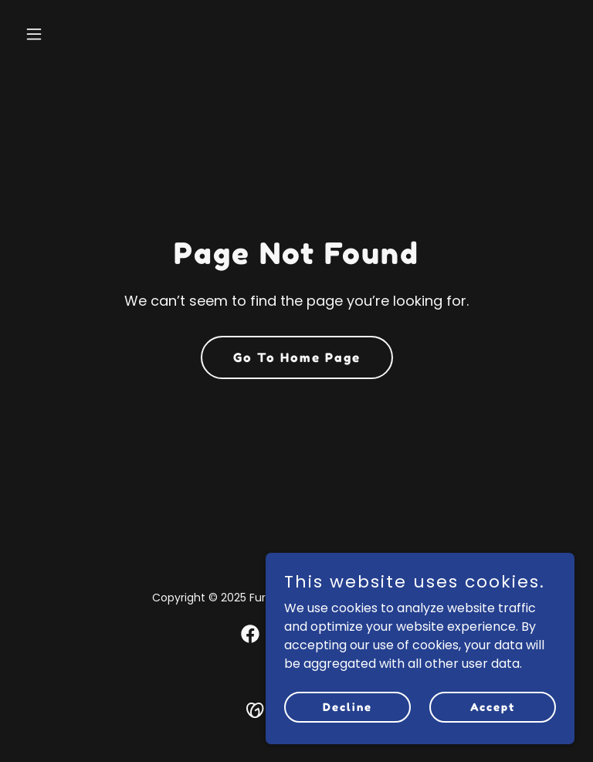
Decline (347, 706)
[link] (250, 633)
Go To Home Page (297, 357)
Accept (492, 706)
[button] (60, 34)
